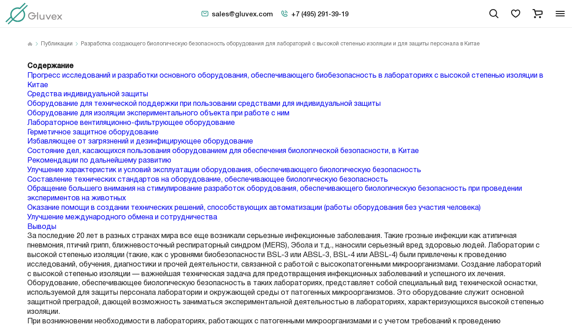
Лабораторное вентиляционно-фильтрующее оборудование (131, 123)
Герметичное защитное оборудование (93, 132)
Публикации (57, 44)
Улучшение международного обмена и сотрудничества (122, 217)
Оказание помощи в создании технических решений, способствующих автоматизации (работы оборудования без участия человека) (254, 207)
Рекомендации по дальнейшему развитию (99, 160)
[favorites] (516, 14)
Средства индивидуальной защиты (87, 94)
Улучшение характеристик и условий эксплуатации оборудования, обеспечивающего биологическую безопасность (224, 170)
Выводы (41, 227)
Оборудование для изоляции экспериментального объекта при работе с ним (158, 113)
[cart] (537, 14)
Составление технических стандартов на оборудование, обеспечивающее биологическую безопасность (207, 179)
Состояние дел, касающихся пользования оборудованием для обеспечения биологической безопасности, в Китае (223, 151)
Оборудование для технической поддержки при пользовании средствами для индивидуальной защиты (204, 103)
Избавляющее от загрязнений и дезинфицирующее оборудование (140, 141)
